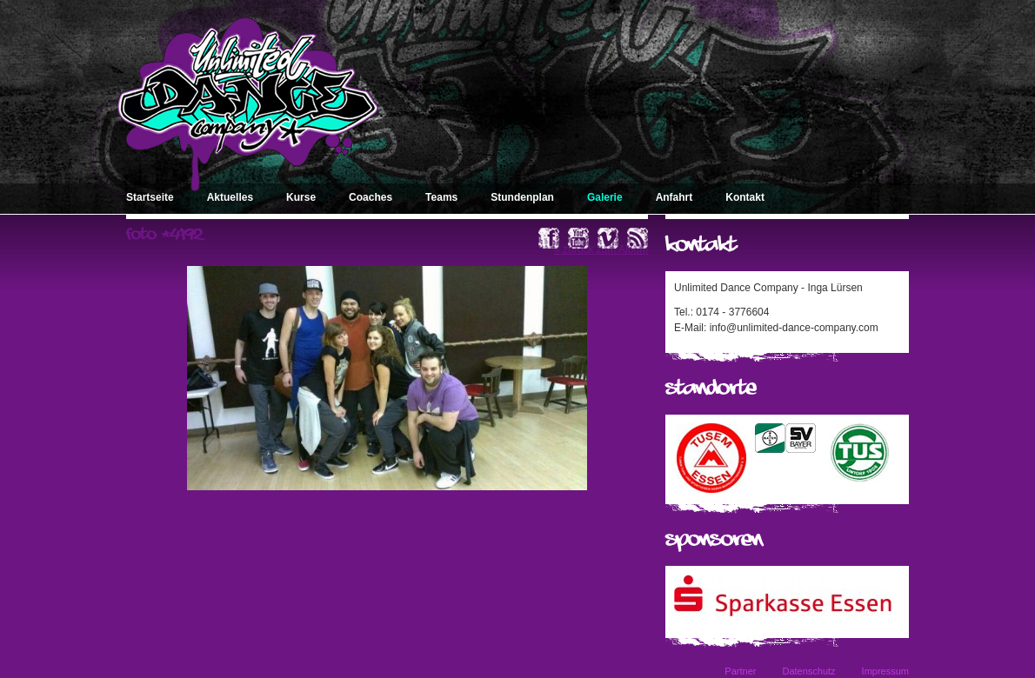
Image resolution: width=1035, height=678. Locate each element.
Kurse (301, 197)
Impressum (885, 671)
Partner (740, 671)
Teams (441, 197)
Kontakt (745, 197)
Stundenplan (522, 197)
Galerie (605, 197)
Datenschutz (808, 671)
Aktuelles (230, 197)
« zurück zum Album (601, 249)
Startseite (150, 197)
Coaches (370, 197)
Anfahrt (674, 197)
